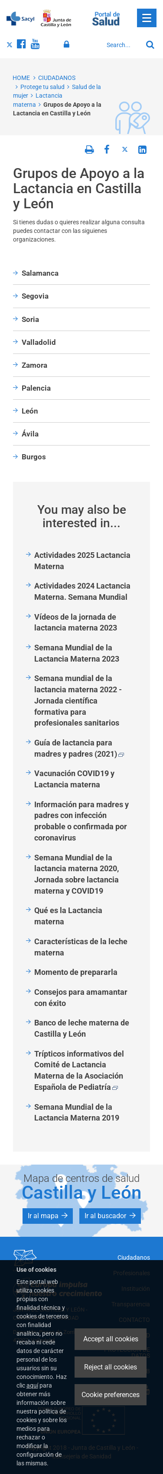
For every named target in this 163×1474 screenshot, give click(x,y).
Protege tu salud (42, 86)
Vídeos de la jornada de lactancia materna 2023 (75, 622)
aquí (32, 1385)
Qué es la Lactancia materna (68, 916)
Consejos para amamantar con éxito (80, 997)
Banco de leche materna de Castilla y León (81, 1028)
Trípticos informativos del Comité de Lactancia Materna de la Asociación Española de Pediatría (79, 1070)
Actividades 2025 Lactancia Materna (82, 561)
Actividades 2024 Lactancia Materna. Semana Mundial (82, 591)
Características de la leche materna (80, 947)
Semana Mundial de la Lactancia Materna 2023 (76, 653)
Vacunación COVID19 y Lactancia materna (74, 779)
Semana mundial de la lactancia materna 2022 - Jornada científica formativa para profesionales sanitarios (78, 700)
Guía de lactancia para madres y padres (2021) (79, 748)
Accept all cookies (110, 1339)
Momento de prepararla (75, 972)
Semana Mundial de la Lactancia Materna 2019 (76, 1112)
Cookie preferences (111, 1395)
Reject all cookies (110, 1367)
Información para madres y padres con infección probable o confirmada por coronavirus (81, 821)
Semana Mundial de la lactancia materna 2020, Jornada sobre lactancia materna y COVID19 (76, 874)
